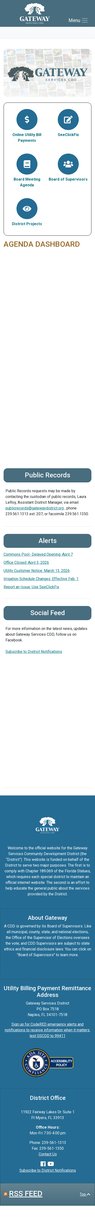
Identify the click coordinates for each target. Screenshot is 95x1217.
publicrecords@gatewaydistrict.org (34, 508)
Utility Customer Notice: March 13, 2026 (37, 570)
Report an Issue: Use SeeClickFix (31, 587)
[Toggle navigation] (78, 20)
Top (85, 1194)
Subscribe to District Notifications (33, 651)
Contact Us (48, 1154)
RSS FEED (25, 1193)
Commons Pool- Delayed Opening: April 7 (38, 554)
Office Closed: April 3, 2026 (26, 562)
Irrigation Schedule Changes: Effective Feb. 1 (41, 579)
